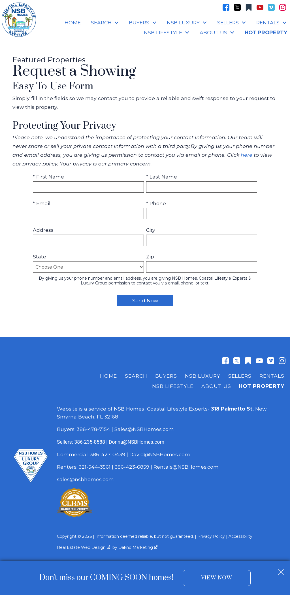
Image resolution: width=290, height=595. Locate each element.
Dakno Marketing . (138, 547)
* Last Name (161, 177)
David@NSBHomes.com (159, 454)
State (39, 257)
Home (73, 22)
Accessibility (240, 536)
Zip (150, 257)
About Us (216, 386)
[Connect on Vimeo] (271, 7)
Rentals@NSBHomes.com (186, 467)
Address (43, 230)
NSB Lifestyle (172, 386)
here (246, 155)
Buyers (166, 376)
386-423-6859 (132, 467)
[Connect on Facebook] (226, 7)
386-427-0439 (107, 454)
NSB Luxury (202, 376)
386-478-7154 (93, 429)
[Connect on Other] (248, 7)
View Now (216, 578)
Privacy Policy (211, 536)
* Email (41, 203)
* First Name (48, 177)
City (150, 230)
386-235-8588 (89, 442)
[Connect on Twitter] (237, 7)
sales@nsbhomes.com (86, 479)
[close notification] (280, 569)
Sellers (239, 376)
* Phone (156, 203)
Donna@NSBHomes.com (136, 442)
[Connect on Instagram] (282, 7)
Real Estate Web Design (83, 547)
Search (136, 376)
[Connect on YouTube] (260, 7)
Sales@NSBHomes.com (144, 429)
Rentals (271, 376)
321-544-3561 (94, 467)
